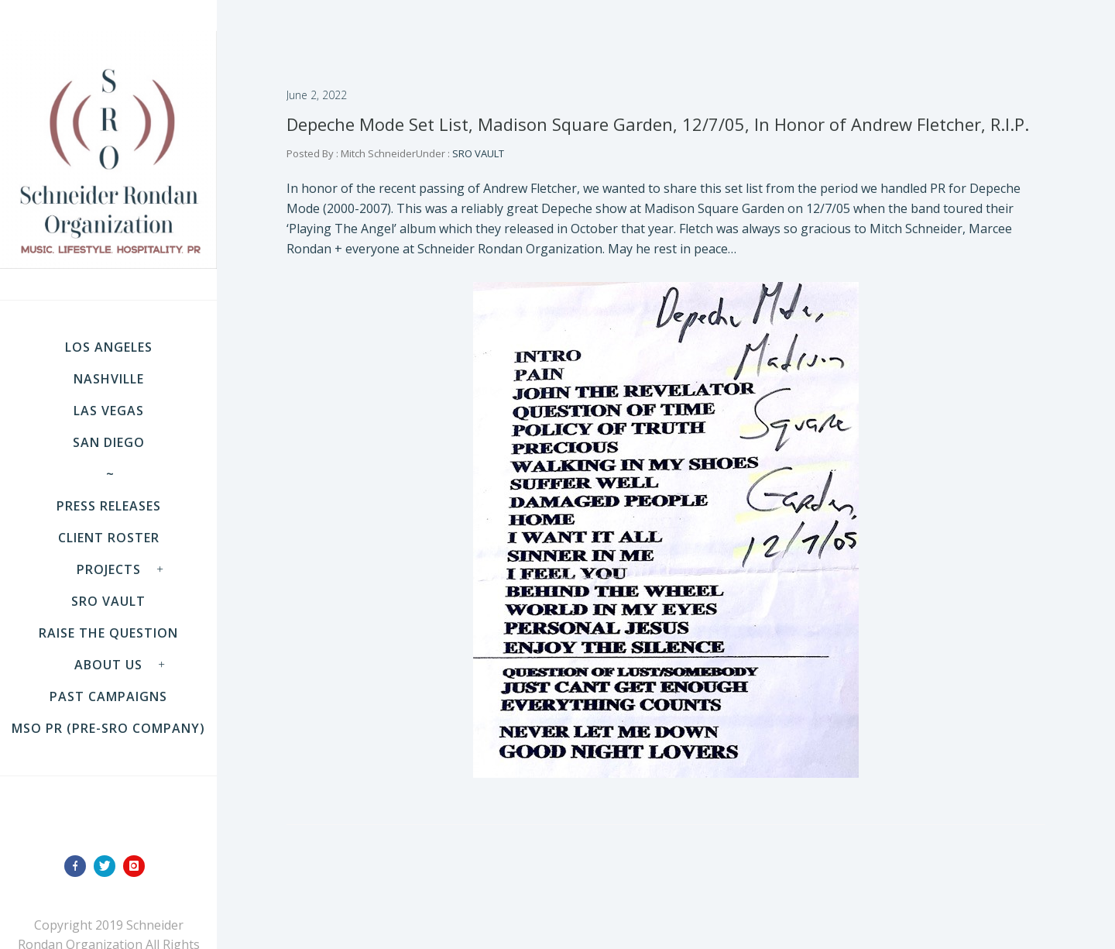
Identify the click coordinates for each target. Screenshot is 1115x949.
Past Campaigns (108, 696)
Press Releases (109, 505)
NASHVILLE (109, 378)
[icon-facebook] (79, 866)
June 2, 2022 (316, 95)
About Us (108, 664)
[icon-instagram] (138, 866)
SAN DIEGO (109, 442)
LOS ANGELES (109, 347)
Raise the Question (108, 632)
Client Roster (109, 537)
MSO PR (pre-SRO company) (108, 728)
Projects (109, 569)
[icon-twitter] (108, 866)
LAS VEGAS (109, 410)
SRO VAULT (108, 601)
